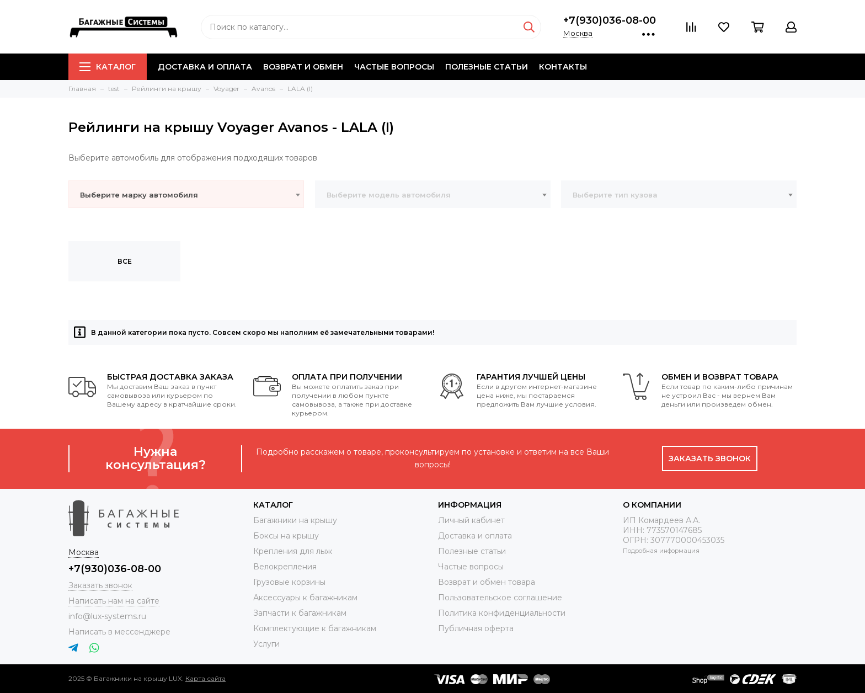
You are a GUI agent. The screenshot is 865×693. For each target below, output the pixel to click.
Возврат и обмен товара (486, 582)
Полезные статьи (486, 67)
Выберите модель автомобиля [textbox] (389, 194)
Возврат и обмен (303, 67)
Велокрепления (285, 567)
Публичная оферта (476, 628)
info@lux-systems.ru (107, 616)
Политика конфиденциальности (501, 613)
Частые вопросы (394, 67)
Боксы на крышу (286, 536)
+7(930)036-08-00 (609, 20)
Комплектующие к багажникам (314, 628)
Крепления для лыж (292, 551)
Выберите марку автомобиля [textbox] (139, 194)
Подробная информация (661, 551)
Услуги (266, 644)
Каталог (107, 67)
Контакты (563, 67)
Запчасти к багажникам (299, 613)
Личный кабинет (471, 520)
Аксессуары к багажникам (305, 598)
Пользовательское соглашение (500, 598)
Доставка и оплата (205, 67)
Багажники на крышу (295, 520)
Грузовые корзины (289, 582)
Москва (577, 33)
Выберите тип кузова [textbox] (615, 194)
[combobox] (186, 194)
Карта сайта (205, 678)
